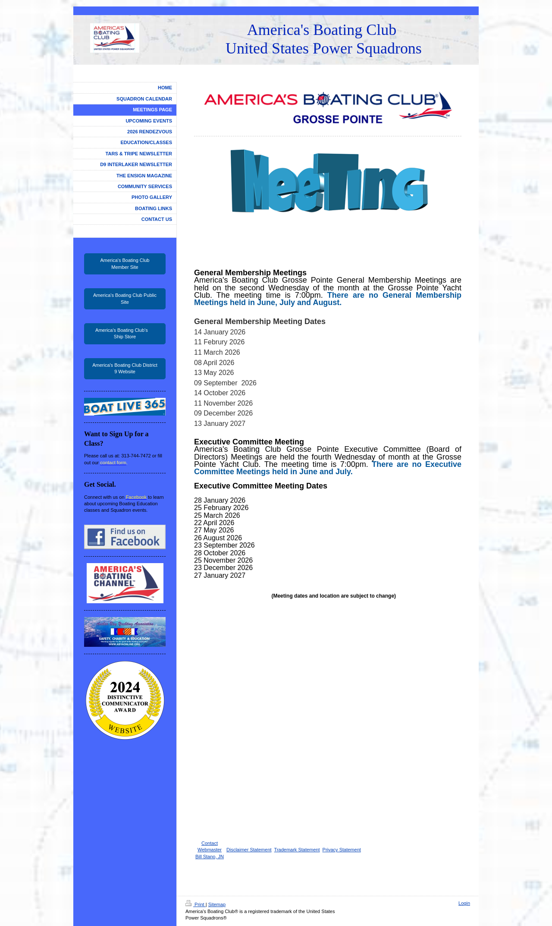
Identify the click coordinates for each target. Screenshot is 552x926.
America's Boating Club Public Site (125, 298)
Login (464, 903)
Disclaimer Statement (249, 849)
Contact (209, 843)
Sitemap (217, 904)
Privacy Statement (342, 849)
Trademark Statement (297, 849)
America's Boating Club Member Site (125, 263)
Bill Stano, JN (209, 856)
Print (195, 904)
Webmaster (210, 849)
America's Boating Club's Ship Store (124, 333)
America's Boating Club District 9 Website (124, 368)
